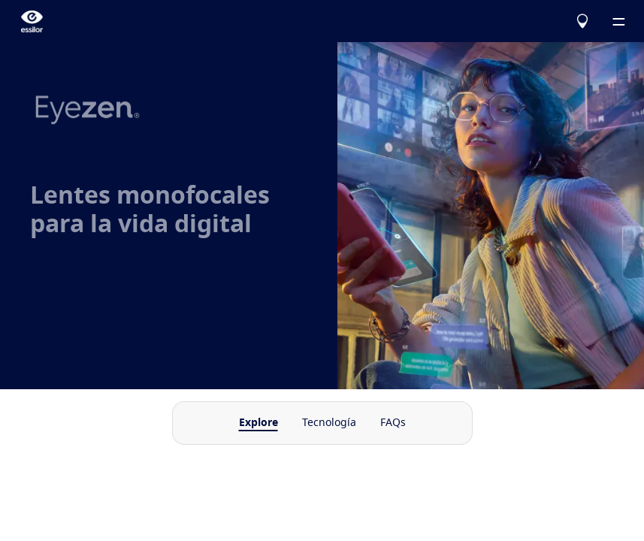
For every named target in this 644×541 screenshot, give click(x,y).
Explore (258, 423)
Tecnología (329, 423)
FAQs (393, 423)
